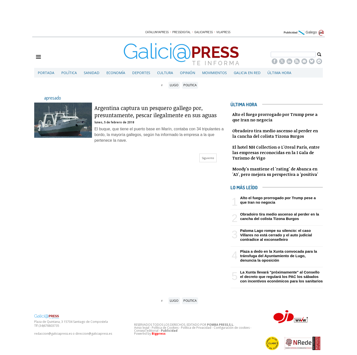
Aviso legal (141, 328)
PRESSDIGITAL (181, 32)
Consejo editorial (146, 330)
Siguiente (208, 158)
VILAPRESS (223, 32)
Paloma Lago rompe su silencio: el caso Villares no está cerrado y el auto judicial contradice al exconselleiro (276, 235)
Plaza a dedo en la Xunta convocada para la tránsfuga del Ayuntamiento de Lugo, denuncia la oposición (278, 255)
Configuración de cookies (232, 328)
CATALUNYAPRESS (157, 32)
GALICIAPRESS (203, 32)
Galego (307, 32)
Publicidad (291, 32)
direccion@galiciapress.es (93, 333)
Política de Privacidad (196, 328)
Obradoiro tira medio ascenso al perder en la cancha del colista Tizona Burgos (279, 216)
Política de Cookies (165, 328)
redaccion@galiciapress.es (53, 333)
